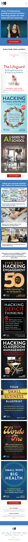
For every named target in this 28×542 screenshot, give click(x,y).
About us (19, 533)
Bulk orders (14, 533)
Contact (21, 535)
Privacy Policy (16, 535)
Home (4, 532)
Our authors (8, 533)
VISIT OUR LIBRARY (14, 41)
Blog (11, 532)
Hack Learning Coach (17, 532)
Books (7, 532)
